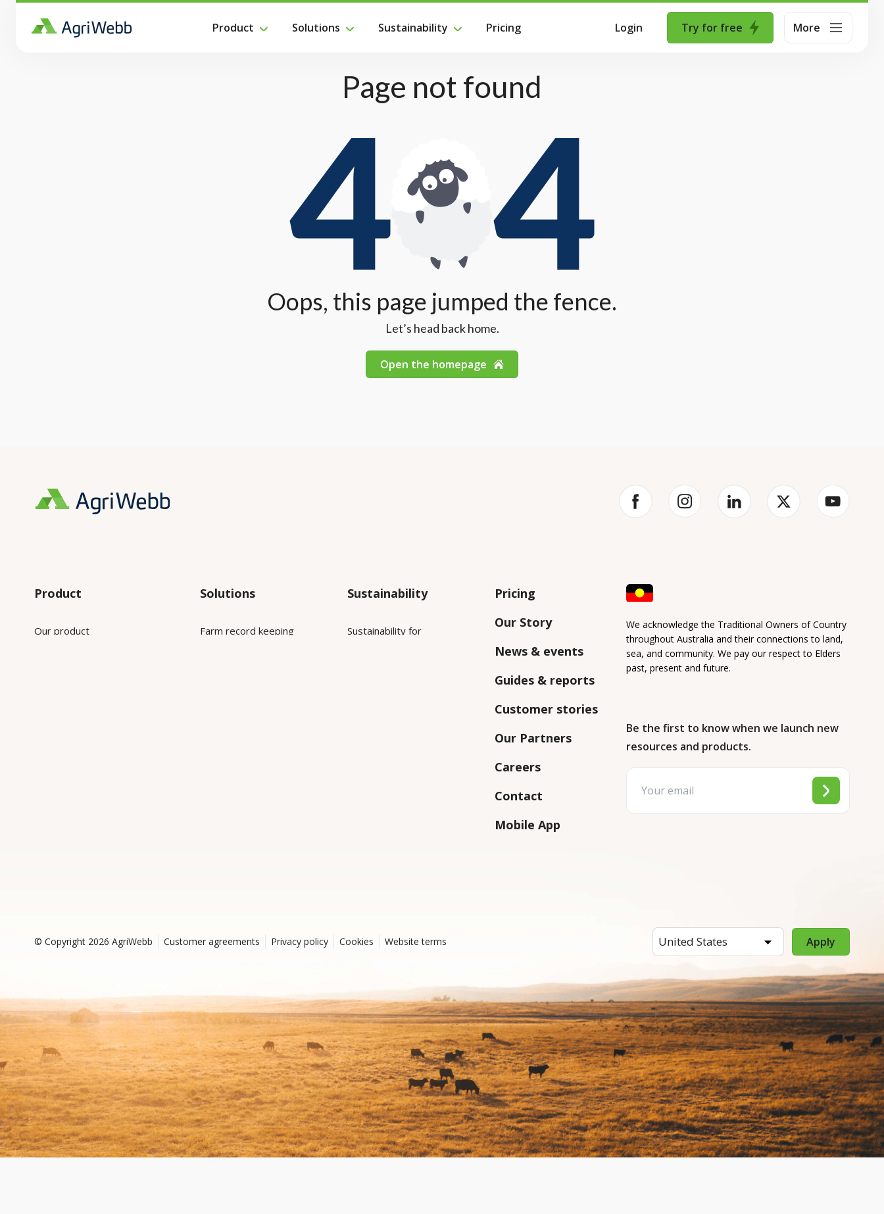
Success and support (81, 795)
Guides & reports (545, 680)
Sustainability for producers (409, 684)
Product (233, 27)
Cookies (356, 998)
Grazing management (248, 741)
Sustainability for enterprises (384, 639)
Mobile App (527, 825)
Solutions (316, 27)
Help (45, 868)
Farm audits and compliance (236, 823)
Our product (61, 630)
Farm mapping (232, 667)
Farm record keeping (247, 630)
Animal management (245, 704)
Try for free (720, 28)
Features (54, 704)
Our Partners (533, 738)
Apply (820, 998)
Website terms (416, 998)
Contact (519, 796)
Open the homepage (442, 364)
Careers (518, 767)
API (42, 831)
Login (629, 27)
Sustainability (413, 27)
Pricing (503, 27)
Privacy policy (299, 998)
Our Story (523, 622)
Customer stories (546, 709)
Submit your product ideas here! (93, 750)
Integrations (62, 667)
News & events (539, 651)
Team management (244, 778)
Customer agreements (212, 998)
